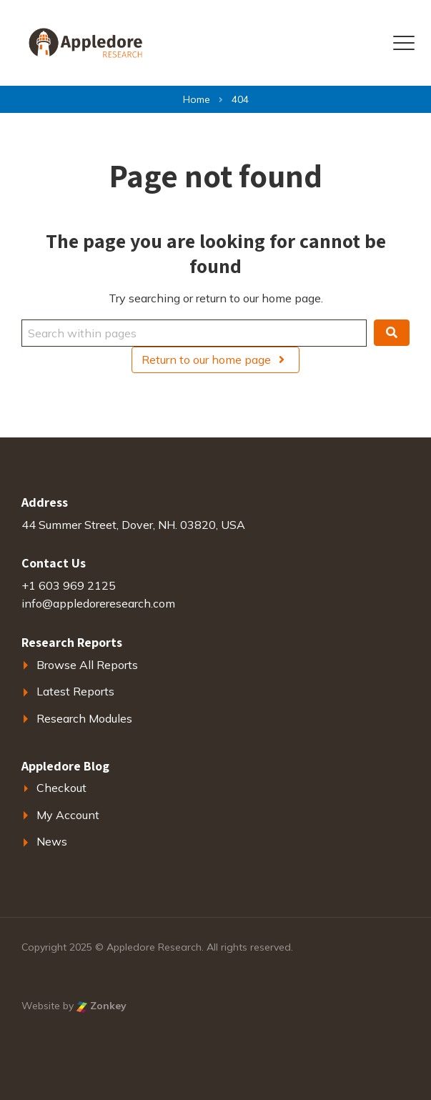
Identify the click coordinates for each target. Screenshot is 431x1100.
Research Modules (84, 718)
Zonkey (101, 1005)
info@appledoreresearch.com (98, 603)
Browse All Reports (87, 665)
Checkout (61, 788)
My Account (67, 815)
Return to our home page (215, 359)
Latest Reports (75, 691)
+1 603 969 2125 (68, 585)
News (51, 841)
